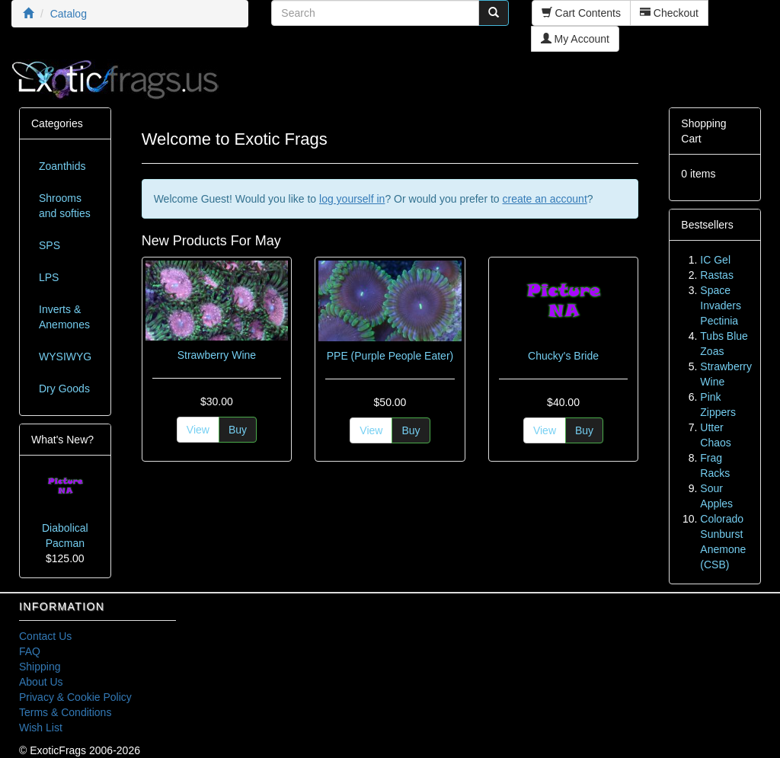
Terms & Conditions (65, 712)
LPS (49, 277)
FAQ (29, 651)
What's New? (62, 439)
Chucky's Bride (563, 356)
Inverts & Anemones (64, 317)
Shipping (40, 666)
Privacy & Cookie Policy (75, 697)
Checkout (669, 13)
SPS (49, 245)
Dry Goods (64, 388)
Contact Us (45, 636)
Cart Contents (581, 13)
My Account (575, 39)
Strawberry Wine (216, 355)
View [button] (198, 430)
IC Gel (715, 260)
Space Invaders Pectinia (720, 305)
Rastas (717, 275)
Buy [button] (238, 430)
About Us (41, 682)
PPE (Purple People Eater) (390, 356)
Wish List (40, 727)
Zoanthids (62, 166)
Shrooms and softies (65, 205)
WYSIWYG (65, 356)
